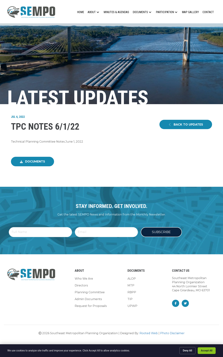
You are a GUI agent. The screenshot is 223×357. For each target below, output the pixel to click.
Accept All (206, 350)
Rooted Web (149, 333)
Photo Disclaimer (172, 333)
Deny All (187, 350)
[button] (98, 12)
